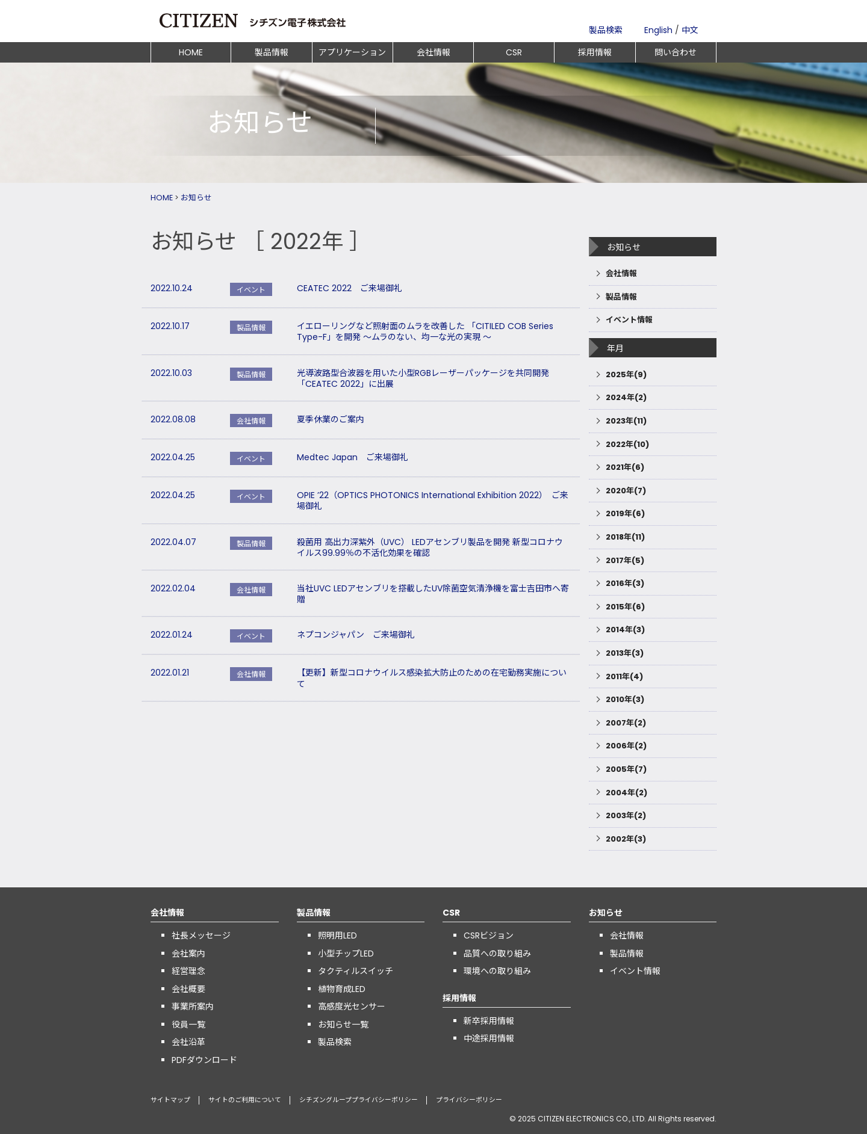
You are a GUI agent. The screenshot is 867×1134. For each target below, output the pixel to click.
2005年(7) (626, 769)
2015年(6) (625, 606)
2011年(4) (624, 676)
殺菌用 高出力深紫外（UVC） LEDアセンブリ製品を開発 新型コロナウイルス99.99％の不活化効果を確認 (430, 547)
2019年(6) (625, 513)
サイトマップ (170, 1100)
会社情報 (433, 52)
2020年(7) (626, 490)
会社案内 (188, 954)
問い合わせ (675, 52)
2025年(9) (626, 374)
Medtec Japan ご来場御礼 (352, 457)
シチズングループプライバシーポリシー (358, 1100)
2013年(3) (625, 653)
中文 (690, 30)
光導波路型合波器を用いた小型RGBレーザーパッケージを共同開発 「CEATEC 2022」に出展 (423, 378)
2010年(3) (625, 699)
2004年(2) (626, 792)
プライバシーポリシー (469, 1100)
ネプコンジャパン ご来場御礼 (356, 635)
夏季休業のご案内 (330, 419)
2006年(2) (626, 745)
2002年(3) (626, 839)
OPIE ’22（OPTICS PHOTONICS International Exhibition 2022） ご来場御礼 (432, 500)
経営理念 (188, 971)
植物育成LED (341, 989)
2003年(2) (626, 815)
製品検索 (606, 30)
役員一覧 (188, 1024)
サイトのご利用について (244, 1100)
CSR (514, 52)
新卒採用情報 (489, 1021)
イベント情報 (629, 319)
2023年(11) (626, 421)
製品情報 (271, 52)
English (658, 30)
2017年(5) (625, 560)
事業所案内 (193, 1006)
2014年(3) (625, 629)
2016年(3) (625, 583)
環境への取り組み (497, 971)
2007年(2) (626, 723)
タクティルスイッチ (355, 971)
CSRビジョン (489, 935)
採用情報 (595, 52)
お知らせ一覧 (343, 1024)
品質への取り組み (497, 954)
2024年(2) (626, 397)
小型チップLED (346, 954)
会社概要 (188, 989)
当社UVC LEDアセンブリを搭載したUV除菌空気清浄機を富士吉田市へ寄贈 (433, 593)
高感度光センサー (351, 1006)
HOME (191, 52)
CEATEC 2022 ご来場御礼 (349, 288)
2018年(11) (625, 537)
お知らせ (196, 198)
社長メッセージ (201, 935)
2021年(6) (625, 467)
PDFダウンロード (204, 1060)
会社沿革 (188, 1042)
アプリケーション (352, 52)
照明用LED (337, 935)
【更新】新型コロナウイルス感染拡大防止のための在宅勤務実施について (432, 678)
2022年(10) (627, 444)
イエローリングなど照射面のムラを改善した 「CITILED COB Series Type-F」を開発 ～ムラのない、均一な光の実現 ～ (425, 331)
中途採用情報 (489, 1038)
